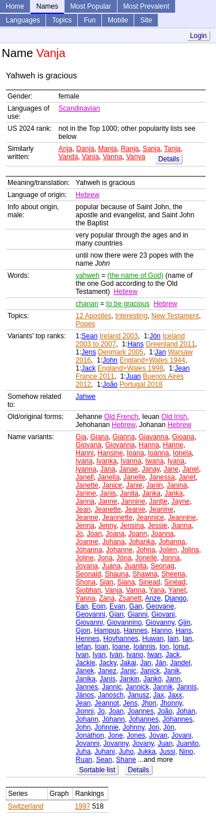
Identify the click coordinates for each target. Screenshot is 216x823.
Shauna (116, 574)
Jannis (187, 687)
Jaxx (175, 695)
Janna (84, 501)
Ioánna (158, 453)
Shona (85, 582)
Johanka (141, 542)
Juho (126, 752)
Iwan (154, 655)
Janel (191, 469)
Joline (84, 558)
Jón (154, 336)
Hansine (110, 453)
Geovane (160, 606)
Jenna (84, 526)
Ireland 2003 (119, 336)
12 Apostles (93, 316)
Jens (88, 352)
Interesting (131, 316)
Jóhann (113, 719)
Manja (107, 149)
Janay (151, 469)
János (84, 695)
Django (176, 598)
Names (47, 6)
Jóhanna (88, 550)
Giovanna (120, 445)
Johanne (119, 550)
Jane (171, 469)
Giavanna (153, 437)
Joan (94, 534)
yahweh (87, 275)
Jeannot (106, 703)
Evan (117, 606)
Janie (134, 485)
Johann (86, 719)
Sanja (152, 149)
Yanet (176, 590)
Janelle (134, 477)
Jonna (170, 558)
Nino (186, 752)
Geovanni (90, 614)
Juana (111, 566)
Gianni (137, 614)
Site (146, 20)
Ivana (83, 461)
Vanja (113, 590)
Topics (61, 20)
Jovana (86, 566)
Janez (107, 671)
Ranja (130, 149)
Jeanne (86, 518)
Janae (128, 469)
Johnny (134, 727)
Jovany (143, 743)
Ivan (82, 655)
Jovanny (115, 743)
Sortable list (97, 770)
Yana (157, 590)
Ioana (135, 453)
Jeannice (150, 518)
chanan (86, 304)
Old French (121, 417)
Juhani (104, 752)
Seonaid (88, 574)
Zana (107, 598)
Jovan (158, 735)
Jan (160, 352)
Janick (150, 671)
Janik (172, 671)
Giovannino (124, 622)
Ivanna (130, 461)
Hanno (161, 630)
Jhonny (171, 703)
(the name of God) (135, 275)
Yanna (85, 598)
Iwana (154, 461)
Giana (99, 437)
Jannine (133, 501)
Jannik (163, 687)
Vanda (68, 157)
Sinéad (174, 582)
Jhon (148, 703)
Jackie (85, 663)
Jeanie (135, 509)
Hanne (173, 445)
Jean (182, 368)
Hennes (87, 639)
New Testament (175, 316)
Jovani (181, 735)
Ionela (182, 453)
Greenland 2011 (170, 344)
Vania (90, 157)
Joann (137, 534)
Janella (108, 477)
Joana (114, 534)
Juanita (135, 566)
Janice (112, 485)
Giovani (163, 614)
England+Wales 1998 (130, 368)
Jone (115, 735)
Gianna (123, 437)
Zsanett (130, 598)
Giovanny (160, 622)
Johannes (143, 719)
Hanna (149, 445)
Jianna (181, 526)
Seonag (162, 566)
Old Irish (174, 417)
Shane (126, 760)
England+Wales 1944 (152, 360)
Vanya (135, 157)
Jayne (180, 501)
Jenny (107, 526)
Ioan (101, 647)
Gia (80, 437)
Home (15, 6)
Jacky (107, 663)
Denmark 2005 (120, 352)
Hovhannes (120, 639)
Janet (187, 477)
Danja (85, 149)
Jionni (84, 711)
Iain (173, 639)
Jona (104, 558)
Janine (85, 493)
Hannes (135, 630)
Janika (85, 679)
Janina (176, 485)
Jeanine (161, 509)
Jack (88, 368)
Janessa (162, 477)
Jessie (158, 526)
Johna (146, 550)
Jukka (147, 752)
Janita (129, 493)
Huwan (153, 639)
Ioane (121, 647)
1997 (82, 806)
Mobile (118, 20)
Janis (108, 493)
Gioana (183, 437)
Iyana (176, 461)
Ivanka (106, 461)
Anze (153, 598)
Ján (160, 663)
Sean (89, 336)
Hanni (84, 453)
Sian (106, 582)
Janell (84, 477)
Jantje (158, 501)
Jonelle (146, 558)
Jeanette (107, 509)
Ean (81, 606)
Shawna (144, 574)
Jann (172, 679)
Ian (187, 639)
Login (198, 36)
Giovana (88, 445)
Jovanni (87, 743)
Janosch (111, 695)
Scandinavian (79, 108)
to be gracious (127, 304)
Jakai (128, 663)
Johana (113, 542)
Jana (107, 469)
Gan (135, 606)
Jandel (180, 663)
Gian (116, 614)
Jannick (137, 687)
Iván (116, 655)
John (110, 360)
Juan (133, 376)
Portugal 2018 (140, 384)
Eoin (98, 606)
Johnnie (106, 727)
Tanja (172, 149)
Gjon (82, 630)
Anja (66, 149)
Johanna (171, 542)
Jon (153, 727)
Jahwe (85, 396)
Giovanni (89, 622)
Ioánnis (144, 647)
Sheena (173, 574)
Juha (82, 752)
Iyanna (85, 469)
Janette (86, 485)
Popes (85, 324)
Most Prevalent (146, 6)
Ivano (134, 655)
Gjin (184, 622)
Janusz (138, 695)
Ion (164, 647)
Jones (136, 735)
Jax (158, 695)
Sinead (149, 582)
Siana (126, 582)
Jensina (131, 526)
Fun (90, 20)
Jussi (167, 752)
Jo (79, 534)
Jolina (190, 550)
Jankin (129, 679)
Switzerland (26, 806)
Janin (154, 485)
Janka (151, 493)
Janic (128, 671)
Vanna (113, 157)
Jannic (112, 687)
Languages (23, 20)
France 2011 (94, 376)
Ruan (83, 760)
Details (169, 159)
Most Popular (90, 6)
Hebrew (87, 195)
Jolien (168, 550)
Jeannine (182, 518)
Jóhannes (177, 719)
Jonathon (89, 735)
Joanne (86, 542)
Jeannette (117, 518)
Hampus (107, 630)
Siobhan (88, 590)
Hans (135, 344)
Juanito (187, 743)
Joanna (162, 534)
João (110, 384)
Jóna (123, 558)
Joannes (140, 711)
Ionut (180, 647)
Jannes (86, 687)
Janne (108, 501)
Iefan (83, 647)
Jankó (152, 679)
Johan (185, 711)
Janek (84, 671)
